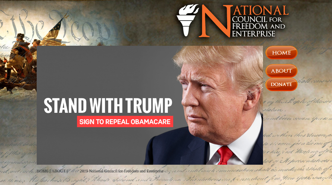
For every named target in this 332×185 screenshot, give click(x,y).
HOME (43, 171)
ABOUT (59, 171)
